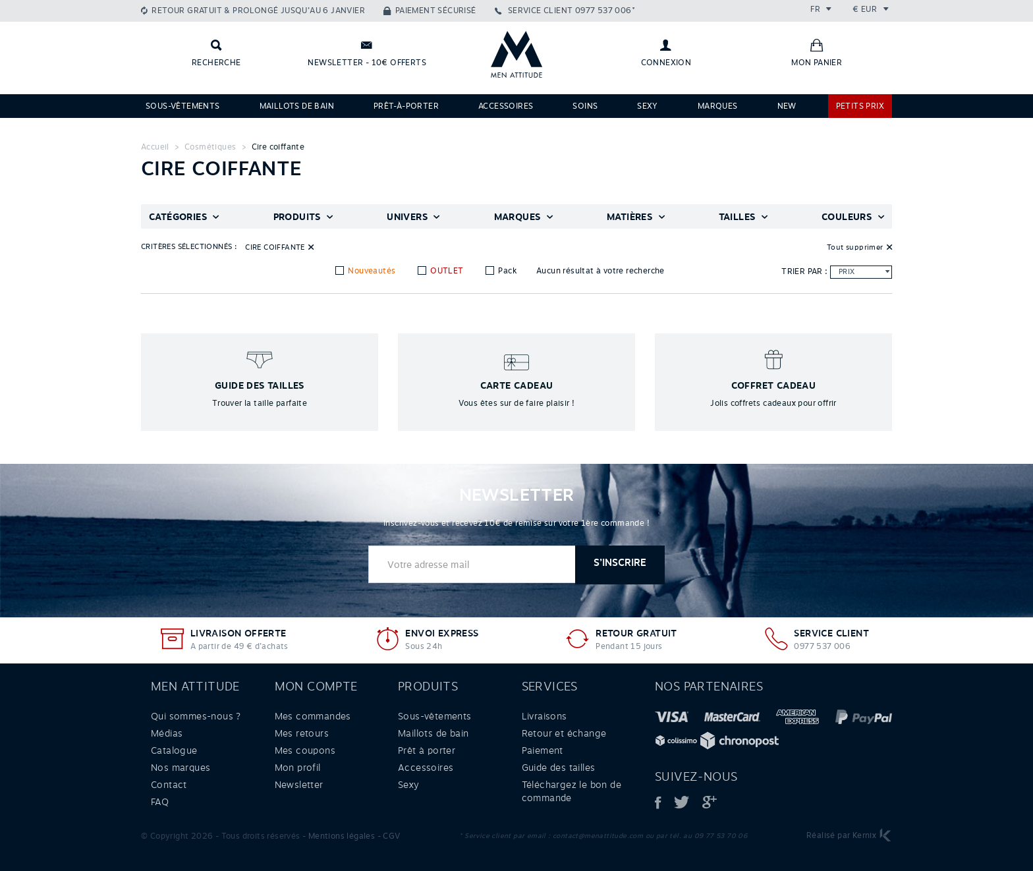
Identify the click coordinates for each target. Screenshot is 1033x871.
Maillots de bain (297, 106)
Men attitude (195, 686)
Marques (718, 106)
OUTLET (446, 270)
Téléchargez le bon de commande (571, 791)
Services (550, 686)
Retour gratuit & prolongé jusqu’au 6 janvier (258, 10)
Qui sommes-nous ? (196, 716)
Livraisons (544, 716)
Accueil (155, 147)
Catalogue (174, 750)
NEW (786, 106)
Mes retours (302, 733)
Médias (166, 733)
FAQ (160, 802)
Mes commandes (313, 716)
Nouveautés (370, 270)
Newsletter (299, 784)
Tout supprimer (855, 247)
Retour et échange (564, 733)
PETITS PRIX (860, 106)
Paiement (542, 750)
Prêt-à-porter (406, 106)
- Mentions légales (338, 836)
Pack (506, 270)
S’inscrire (620, 563)
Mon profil (298, 767)
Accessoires (505, 106)
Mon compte (316, 686)
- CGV (389, 836)
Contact (169, 784)
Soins (585, 106)
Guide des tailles (559, 767)
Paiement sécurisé (435, 10)
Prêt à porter (426, 750)
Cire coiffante (278, 147)
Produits (428, 686)
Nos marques (180, 767)
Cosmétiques (210, 147)
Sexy (647, 106)
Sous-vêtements (183, 106)
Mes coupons (305, 750)
